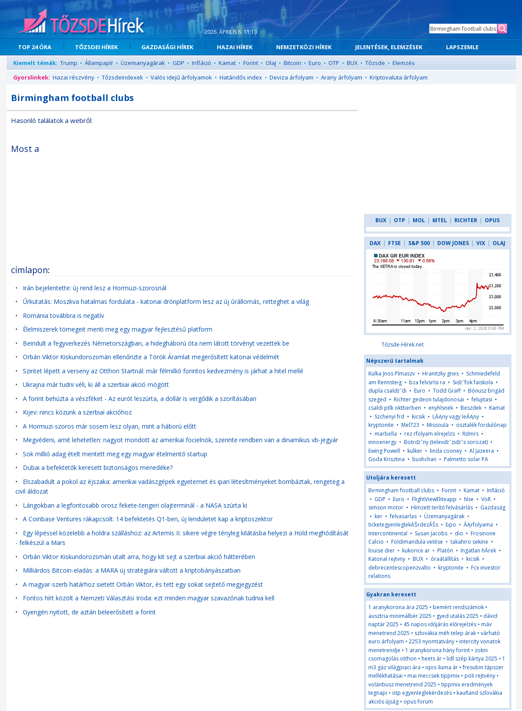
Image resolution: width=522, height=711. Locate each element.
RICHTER (465, 220)
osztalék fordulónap (481, 425)
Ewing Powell (384, 451)
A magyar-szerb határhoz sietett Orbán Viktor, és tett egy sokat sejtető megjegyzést (143, 584)
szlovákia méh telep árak (445, 633)
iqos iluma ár (441, 667)
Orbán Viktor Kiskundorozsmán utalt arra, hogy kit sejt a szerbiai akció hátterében (139, 556)
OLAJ (499, 243)
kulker (414, 451)
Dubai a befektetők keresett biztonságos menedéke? (98, 467)
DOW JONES (453, 243)
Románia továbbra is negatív (63, 315)
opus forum (418, 701)
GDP (178, 63)
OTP (333, 63)
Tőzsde (375, 63)
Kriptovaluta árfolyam (399, 77)
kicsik (418, 416)
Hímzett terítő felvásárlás (442, 507)
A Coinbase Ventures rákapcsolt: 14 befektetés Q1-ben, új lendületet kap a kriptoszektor (148, 519)
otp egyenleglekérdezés (422, 693)
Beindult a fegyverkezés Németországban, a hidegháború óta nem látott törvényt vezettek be (156, 343)
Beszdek (471, 407)
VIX (480, 243)
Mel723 (410, 425)
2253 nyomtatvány (431, 641)
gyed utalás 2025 (457, 616)
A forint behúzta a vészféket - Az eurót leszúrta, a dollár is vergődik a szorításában (139, 398)
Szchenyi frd (389, 416)
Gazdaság (492, 507)
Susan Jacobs (431, 533)
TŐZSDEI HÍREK (96, 47)
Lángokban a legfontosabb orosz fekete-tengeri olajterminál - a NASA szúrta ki (135, 505)
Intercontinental (388, 533)
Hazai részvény (73, 77)
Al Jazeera (481, 451)
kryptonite (381, 425)
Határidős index (241, 77)
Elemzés (403, 63)
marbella (385, 433)
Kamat (227, 63)
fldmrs (470, 433)
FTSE (394, 243)
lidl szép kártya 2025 (471, 658)
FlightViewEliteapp (434, 499)
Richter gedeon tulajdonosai (429, 399)
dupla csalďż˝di (388, 390)
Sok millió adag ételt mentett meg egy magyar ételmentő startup (115, 454)
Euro (315, 63)
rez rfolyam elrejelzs (429, 433)
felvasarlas (403, 516)
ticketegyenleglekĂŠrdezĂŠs (403, 524)
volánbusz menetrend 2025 (402, 684)
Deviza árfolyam (291, 77)
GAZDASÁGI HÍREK (167, 47)
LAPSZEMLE (462, 47)
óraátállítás (445, 559)
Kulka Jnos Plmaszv (391, 373)
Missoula (438, 425)
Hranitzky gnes (440, 373)
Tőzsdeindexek (122, 77)
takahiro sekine (469, 541)
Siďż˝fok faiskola (473, 382)
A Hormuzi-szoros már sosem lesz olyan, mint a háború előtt (109, 426)
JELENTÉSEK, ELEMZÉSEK (388, 47)
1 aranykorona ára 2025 (398, 607)
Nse (469, 499)
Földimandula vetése (417, 541)
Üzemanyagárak (143, 63)
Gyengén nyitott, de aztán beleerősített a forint (89, 612)
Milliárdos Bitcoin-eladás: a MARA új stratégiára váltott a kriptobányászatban (132, 570)
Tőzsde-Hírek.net (403, 344)
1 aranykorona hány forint (437, 650)
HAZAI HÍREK (234, 47)
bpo (451, 524)
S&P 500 (419, 243)
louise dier (381, 550)
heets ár (431, 658)
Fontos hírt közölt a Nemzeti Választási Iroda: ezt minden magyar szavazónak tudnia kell (148, 598)
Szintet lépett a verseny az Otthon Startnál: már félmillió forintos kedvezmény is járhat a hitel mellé (163, 371)
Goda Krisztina (386, 459)
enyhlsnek (440, 407)
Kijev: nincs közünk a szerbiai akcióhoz (77, 412)
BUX (352, 63)
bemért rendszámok (458, 607)
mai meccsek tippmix (433, 675)
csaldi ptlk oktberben (394, 407)
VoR (486, 499)
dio (459, 533)
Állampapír (99, 63)
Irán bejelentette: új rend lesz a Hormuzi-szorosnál (94, 288)
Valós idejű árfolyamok (181, 77)
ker (378, 516)
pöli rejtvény (479, 675)
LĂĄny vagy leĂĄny (455, 416)
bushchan (424, 459)
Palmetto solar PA (466, 459)
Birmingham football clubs (401, 490)
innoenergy (382, 442)
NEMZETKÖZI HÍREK (303, 47)
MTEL (439, 220)
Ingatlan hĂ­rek (478, 550)
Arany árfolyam (341, 77)
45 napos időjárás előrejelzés (439, 624)
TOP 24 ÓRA (34, 47)
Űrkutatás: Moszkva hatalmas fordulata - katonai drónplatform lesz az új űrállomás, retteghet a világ (166, 301)
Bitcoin (292, 63)
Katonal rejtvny (386, 559)
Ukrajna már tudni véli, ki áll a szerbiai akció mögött (96, 384)
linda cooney (446, 451)
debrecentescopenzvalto (399, 567)
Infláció (201, 63)
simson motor (385, 507)
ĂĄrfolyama (478, 524)
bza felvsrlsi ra (427, 382)
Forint (250, 63)
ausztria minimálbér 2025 (400, 616)
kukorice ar (416, 550)
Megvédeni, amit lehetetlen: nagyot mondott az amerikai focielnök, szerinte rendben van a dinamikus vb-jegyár (180, 440)
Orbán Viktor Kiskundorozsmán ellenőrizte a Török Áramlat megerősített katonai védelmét (151, 357)
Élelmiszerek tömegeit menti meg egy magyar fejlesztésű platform (117, 329)
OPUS (492, 220)
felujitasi (482, 399)
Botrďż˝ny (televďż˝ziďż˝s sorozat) (446, 442)
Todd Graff (447, 390)
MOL (419, 220)
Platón (445, 550)
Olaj (271, 63)
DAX (375, 243)
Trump (68, 63)
